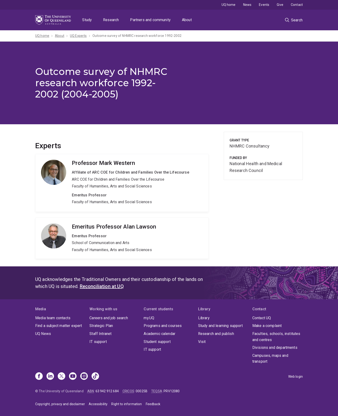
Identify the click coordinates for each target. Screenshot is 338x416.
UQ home (229, 5)
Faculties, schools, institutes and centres (276, 336)
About (187, 20)
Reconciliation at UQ (102, 286)
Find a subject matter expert (58, 325)
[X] (61, 376)
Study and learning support (220, 325)
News (247, 5)
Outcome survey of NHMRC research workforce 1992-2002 (136, 36)
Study (87, 20)
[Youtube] (73, 376)
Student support (157, 341)
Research (111, 20)
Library (204, 318)
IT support (98, 341)
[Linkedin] (50, 376)
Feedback (153, 404)
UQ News (43, 333)
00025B (141, 391)
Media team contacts (52, 318)
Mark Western (121, 183)
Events (264, 5)
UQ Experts (78, 36)
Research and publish (216, 333)
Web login (295, 376)
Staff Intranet (100, 333)
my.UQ (149, 318)
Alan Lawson (121, 238)
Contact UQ (261, 318)
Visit (202, 341)
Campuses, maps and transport (270, 358)
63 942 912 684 (107, 391)
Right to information (126, 404)
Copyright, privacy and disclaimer (60, 404)
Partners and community (150, 20)
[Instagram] (84, 376)
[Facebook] (39, 376)
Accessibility (98, 404)
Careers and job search (108, 318)
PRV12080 (172, 391)
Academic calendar (159, 333)
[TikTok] (95, 376)
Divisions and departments (274, 347)
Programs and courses (163, 325)
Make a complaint (267, 325)
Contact (297, 5)
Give (280, 5)
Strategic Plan (101, 325)
